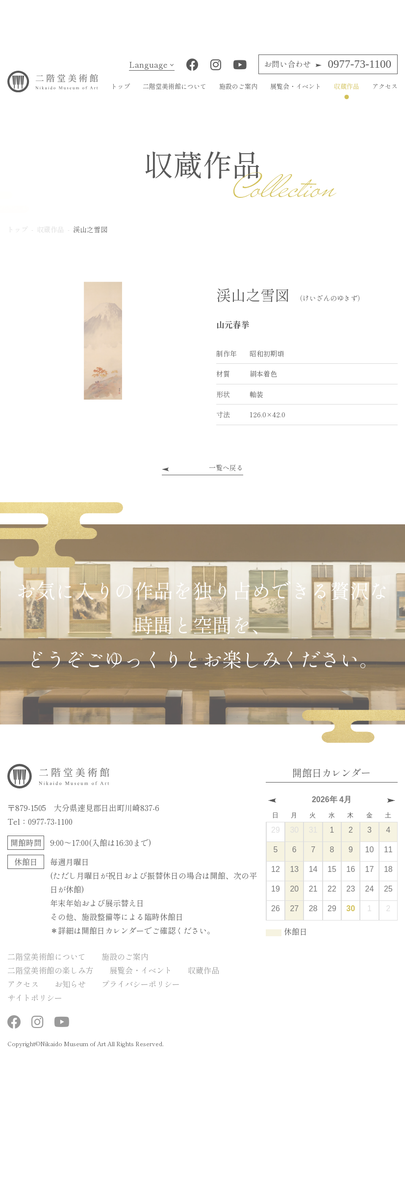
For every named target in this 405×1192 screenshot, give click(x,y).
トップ (120, 93)
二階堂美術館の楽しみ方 (50, 977)
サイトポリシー (34, 1005)
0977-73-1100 (327, 71)
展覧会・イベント (295, 93)
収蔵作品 (346, 93)
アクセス (385, 93)
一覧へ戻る (226, 474)
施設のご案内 (238, 93)
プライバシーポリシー (140, 991)
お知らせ (70, 991)
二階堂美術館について (174, 93)
